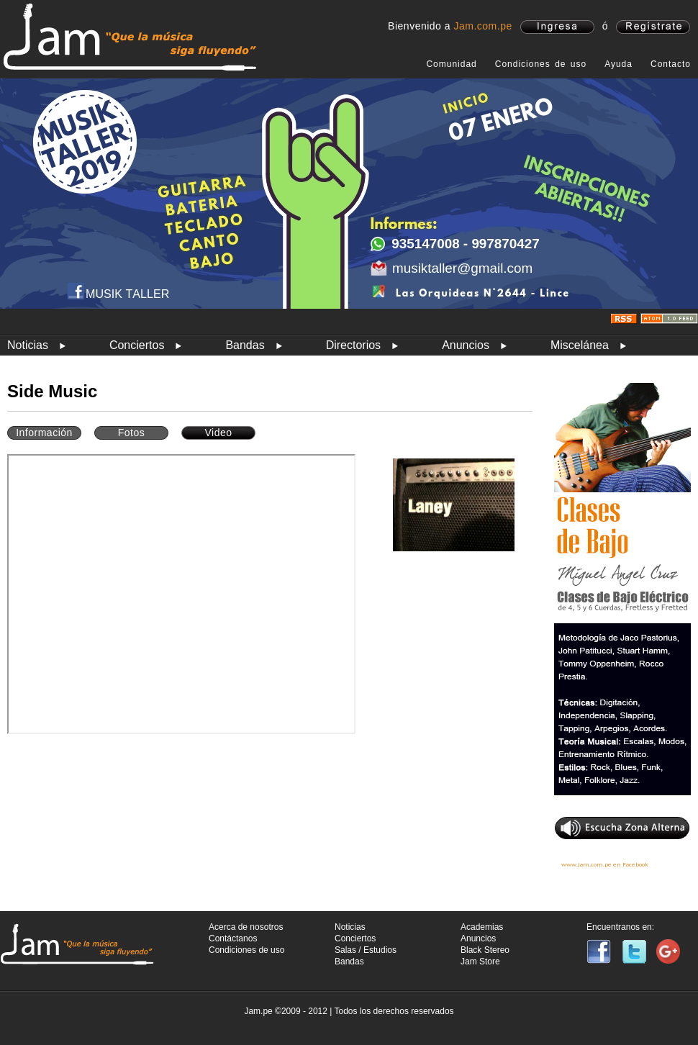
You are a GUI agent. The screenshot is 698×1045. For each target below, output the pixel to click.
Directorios (353, 345)
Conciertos (136, 345)
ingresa (557, 27)
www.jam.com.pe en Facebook (604, 864)
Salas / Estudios (365, 950)
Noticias (27, 345)
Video (218, 432)
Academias (482, 927)
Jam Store (480, 961)
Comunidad (451, 64)
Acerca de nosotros (246, 927)
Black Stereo (485, 950)
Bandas (244, 345)
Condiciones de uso (540, 64)
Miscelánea (579, 345)
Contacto (671, 64)
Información (44, 432)
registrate (653, 27)
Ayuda (618, 64)
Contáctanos (233, 938)
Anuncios (465, 345)
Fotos (131, 432)
